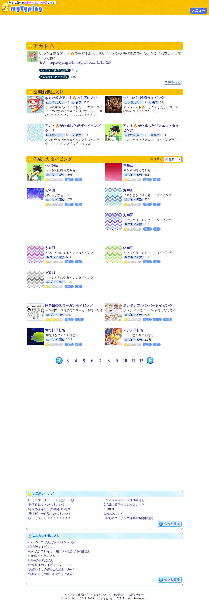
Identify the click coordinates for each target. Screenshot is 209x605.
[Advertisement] (104, 28)
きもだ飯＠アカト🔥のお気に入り (71, 98)
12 (141, 360)
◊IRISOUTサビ (113, 513)
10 (125, 360)
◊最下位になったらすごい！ (46, 504)
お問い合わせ (136, 595)
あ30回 (50, 272)
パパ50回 (52, 165)
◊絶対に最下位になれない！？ (124, 504)
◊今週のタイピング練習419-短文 (49, 509)
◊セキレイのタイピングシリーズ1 (50, 565)
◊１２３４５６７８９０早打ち (124, 500)
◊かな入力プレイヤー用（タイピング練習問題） (60, 551)
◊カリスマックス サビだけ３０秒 (51, 500)
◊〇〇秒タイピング (40, 546)
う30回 (50, 248)
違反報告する (173, 82)
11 (133, 360)
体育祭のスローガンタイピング (69, 305)
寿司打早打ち (55, 330)
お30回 (128, 190)
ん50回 (50, 190)
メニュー (198, 10)
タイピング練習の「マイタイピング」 (87, 595)
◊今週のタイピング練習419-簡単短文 (128, 518)
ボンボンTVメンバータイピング (147, 305)
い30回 (128, 248)
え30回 (128, 215)
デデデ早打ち (133, 330)
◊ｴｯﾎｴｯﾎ (109, 509)
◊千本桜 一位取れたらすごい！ (49, 513)
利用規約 (119, 595)
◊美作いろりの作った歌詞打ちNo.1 (51, 569)
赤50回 (128, 165)
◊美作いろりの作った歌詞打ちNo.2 (51, 574)
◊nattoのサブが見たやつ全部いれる (51, 542)
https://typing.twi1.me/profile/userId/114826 (80, 62)
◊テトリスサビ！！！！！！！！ (49, 518)
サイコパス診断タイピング (143, 98)
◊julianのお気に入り (41, 560)
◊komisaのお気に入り (42, 555)
